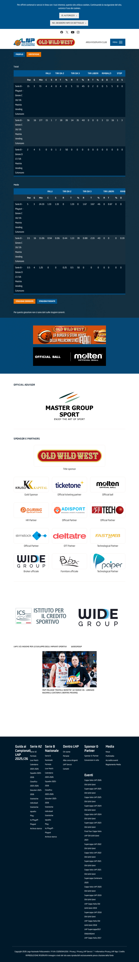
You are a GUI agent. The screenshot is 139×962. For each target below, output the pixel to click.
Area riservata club (96, 42)
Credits (122, 951)
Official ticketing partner (69, 494)
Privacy (72, 951)
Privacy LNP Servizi (84, 951)
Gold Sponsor (31, 494)
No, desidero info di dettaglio (68, 23)
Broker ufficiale (31, 571)
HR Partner (31, 520)
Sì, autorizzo (68, 15)
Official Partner (69, 520)
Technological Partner (107, 545)
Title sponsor (69, 468)
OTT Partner (69, 545)
